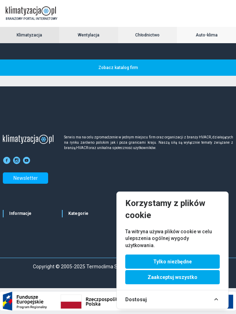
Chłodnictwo (147, 35)
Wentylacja (88, 35)
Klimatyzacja (29, 35)
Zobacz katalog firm (118, 67)
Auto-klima (207, 35)
